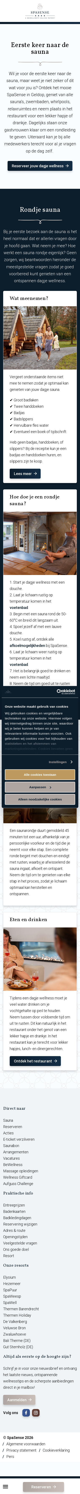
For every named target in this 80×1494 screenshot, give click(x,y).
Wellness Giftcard (17, 1177)
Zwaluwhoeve (14, 1334)
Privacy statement (21, 1450)
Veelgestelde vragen (20, 1243)
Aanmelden (19, 1400)
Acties (8, 1133)
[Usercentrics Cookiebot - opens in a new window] (57, 692)
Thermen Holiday (17, 1315)
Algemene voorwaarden (25, 1444)
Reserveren (44, 1487)
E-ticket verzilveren (19, 1139)
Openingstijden (15, 1237)
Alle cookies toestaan (40, 774)
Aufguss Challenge (18, 1183)
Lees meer (26, 473)
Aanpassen (40, 787)
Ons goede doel (16, 1249)
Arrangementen (15, 1152)
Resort (8, 1256)
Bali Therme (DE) (17, 1340)
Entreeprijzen (14, 1205)
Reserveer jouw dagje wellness (40, 166)
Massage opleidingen (20, 1171)
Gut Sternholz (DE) (18, 1347)
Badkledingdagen (17, 1218)
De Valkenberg (15, 1321)
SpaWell (10, 1302)
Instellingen (58, 762)
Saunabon (11, 1145)
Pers (10, 1456)
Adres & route (14, 1230)
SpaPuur (10, 1290)
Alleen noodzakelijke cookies (40, 799)
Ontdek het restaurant (36, 1061)
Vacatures (11, 1158)
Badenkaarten (14, 1211)
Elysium (9, 1277)
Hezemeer (12, 1283)
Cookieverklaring (56, 1450)
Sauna (8, 1120)
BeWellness (13, 1164)
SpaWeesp (12, 1296)
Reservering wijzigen (20, 1224)
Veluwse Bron (14, 1328)
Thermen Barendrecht (21, 1309)
